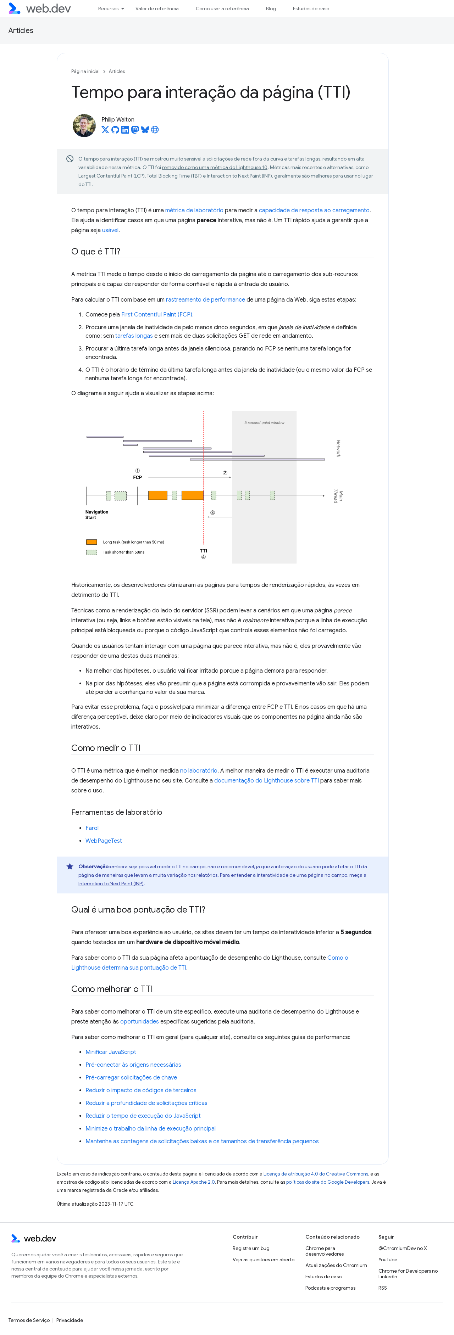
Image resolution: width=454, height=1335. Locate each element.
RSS (382, 1288)
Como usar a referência (222, 8)
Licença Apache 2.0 (194, 1182)
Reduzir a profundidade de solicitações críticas (146, 1103)
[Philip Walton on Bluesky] (145, 132)
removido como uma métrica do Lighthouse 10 (214, 167)
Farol (92, 828)
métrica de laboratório (194, 210)
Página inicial (85, 71)
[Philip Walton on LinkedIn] (125, 132)
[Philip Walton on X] (105, 132)
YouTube (387, 1259)
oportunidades (139, 1021)
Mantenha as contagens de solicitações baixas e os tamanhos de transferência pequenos (202, 1141)
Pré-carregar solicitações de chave (131, 1077)
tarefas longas (134, 336)
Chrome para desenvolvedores (324, 1251)
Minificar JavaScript (110, 1052)
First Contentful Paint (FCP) (156, 314)
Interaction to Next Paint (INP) (239, 176)
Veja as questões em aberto (263, 1259)
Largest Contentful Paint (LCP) (111, 176)
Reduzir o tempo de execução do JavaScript (143, 1116)
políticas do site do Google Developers (327, 1182)
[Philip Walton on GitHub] (115, 132)
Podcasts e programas (330, 1288)
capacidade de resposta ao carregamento (314, 210)
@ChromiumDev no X (402, 1248)
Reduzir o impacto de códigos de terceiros (140, 1090)
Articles (21, 30)
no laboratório (198, 770)
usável (110, 230)
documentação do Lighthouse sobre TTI (266, 780)
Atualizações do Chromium (336, 1265)
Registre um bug (251, 1248)
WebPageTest (103, 841)
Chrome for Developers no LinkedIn (408, 1274)
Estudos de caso (311, 8)
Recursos (108, 8)
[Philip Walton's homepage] (155, 132)
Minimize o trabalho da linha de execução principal (150, 1128)
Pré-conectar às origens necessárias (133, 1064)
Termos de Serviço (29, 1320)
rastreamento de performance (205, 299)
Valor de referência (157, 8)
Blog (271, 8)
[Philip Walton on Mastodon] (135, 132)
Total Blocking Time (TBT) (174, 176)
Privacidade (69, 1320)
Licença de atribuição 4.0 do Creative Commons (316, 1174)
